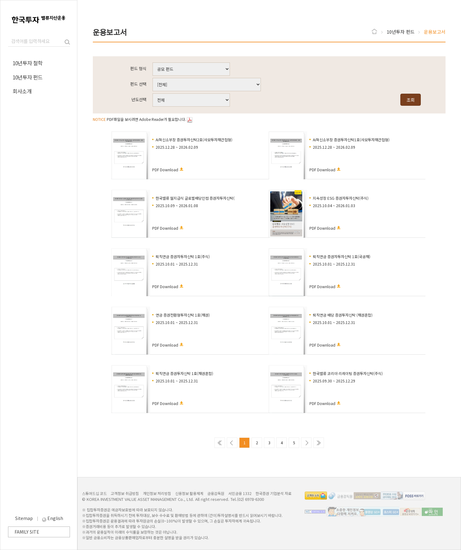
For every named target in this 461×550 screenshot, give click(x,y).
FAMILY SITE (27, 532)
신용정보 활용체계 (189, 493)
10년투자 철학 (28, 63)
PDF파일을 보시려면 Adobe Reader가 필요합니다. (142, 119)
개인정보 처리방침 (157, 493)
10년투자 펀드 (28, 77)
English (55, 518)
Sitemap (24, 518)
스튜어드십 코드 (94, 493)
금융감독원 (215, 493)
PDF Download (165, 169)
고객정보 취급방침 (125, 493)
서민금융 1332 (240, 493)
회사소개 (22, 91)
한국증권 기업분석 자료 (273, 493)
